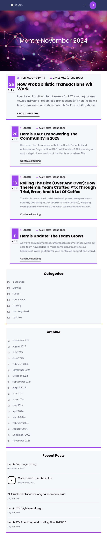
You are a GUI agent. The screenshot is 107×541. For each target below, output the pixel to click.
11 (30, 239)
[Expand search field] (92, 5)
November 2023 (21, 440)
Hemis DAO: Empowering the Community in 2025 (50, 140)
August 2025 (19, 346)
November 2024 (21, 370)
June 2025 (18, 358)
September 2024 (21, 381)
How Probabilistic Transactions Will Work (55, 87)
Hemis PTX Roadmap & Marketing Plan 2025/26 (36, 522)
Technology (30, 90)
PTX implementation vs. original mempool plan (36, 494)
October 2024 (20, 375)
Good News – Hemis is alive (35, 478)
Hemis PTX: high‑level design (24, 508)
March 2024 (19, 417)
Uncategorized (20, 311)
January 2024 (19, 429)
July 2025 (17, 352)
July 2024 (17, 393)
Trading (16, 305)
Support (16, 293)
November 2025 (21, 340)
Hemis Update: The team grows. (52, 240)
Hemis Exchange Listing (21, 464)
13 (30, 188)
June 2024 (18, 399)
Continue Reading (29, 113)
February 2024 (20, 423)
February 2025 (20, 364)
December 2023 (21, 434)
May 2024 (17, 405)
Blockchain (18, 282)
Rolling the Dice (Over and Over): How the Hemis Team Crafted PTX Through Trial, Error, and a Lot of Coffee (56, 191)
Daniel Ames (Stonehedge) (67, 78)
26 (13, 85)
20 (30, 138)
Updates (35, 90)
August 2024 (19, 387)
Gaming (16, 287)
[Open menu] (85, 5)
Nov (13, 90)
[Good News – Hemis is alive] (11, 481)
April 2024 (18, 411)
